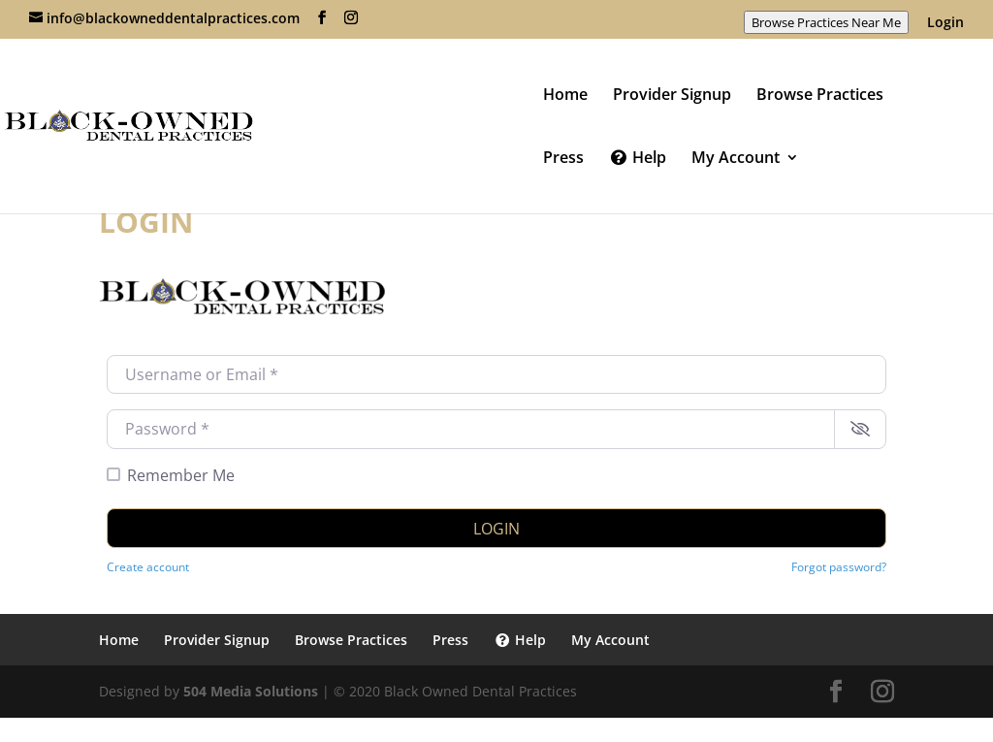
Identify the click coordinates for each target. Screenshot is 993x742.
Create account (148, 566)
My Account (735, 159)
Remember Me (181, 475)
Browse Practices (819, 96)
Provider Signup (672, 96)
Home (565, 96)
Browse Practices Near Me (826, 22)
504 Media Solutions (250, 691)
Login (945, 23)
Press (563, 159)
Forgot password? (838, 566)
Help (637, 158)
